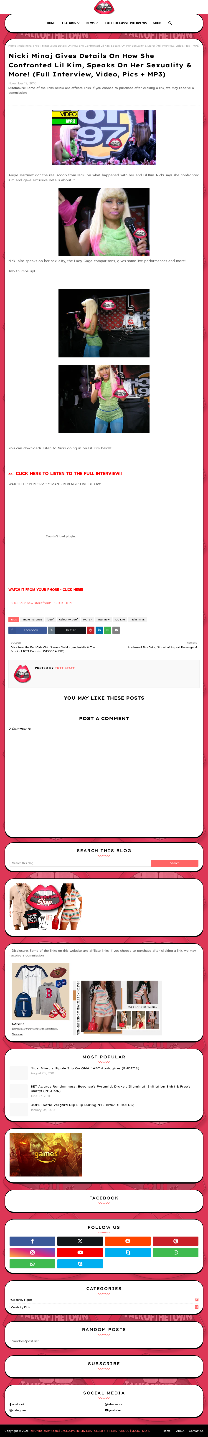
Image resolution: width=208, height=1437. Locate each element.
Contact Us (196, 1431)
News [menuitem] (90, 23)
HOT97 (87, 619)
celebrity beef (68, 619)
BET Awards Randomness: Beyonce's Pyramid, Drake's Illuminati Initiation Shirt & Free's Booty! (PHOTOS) (110, 1089)
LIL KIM (120, 619)
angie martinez (32, 619)
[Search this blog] (80, 863)
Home (7, 7)
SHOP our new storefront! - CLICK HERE (42, 603)
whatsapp (115, 1404)
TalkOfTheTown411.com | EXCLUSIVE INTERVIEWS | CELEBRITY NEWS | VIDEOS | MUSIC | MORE (89, 1431)
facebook (18, 1404)
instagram (19, 1410)
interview (104, 619)
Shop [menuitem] (157, 23)
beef (50, 619)
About (20, 7)
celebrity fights (104, 1300)
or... (65, 473)
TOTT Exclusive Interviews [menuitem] (126, 23)
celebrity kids (104, 1307)
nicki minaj (25, 46)
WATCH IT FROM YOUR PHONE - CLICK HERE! (45, 589)
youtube (115, 1410)
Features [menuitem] (69, 23)
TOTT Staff (64, 668)
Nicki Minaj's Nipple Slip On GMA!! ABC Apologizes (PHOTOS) (84, 1068)
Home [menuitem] (51, 23)
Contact (36, 7)
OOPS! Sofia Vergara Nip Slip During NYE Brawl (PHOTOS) (82, 1105)
